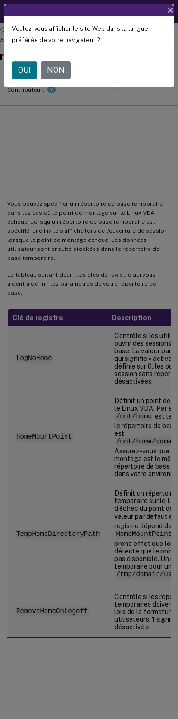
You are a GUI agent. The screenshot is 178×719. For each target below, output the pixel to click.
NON (56, 69)
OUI (24, 69)
